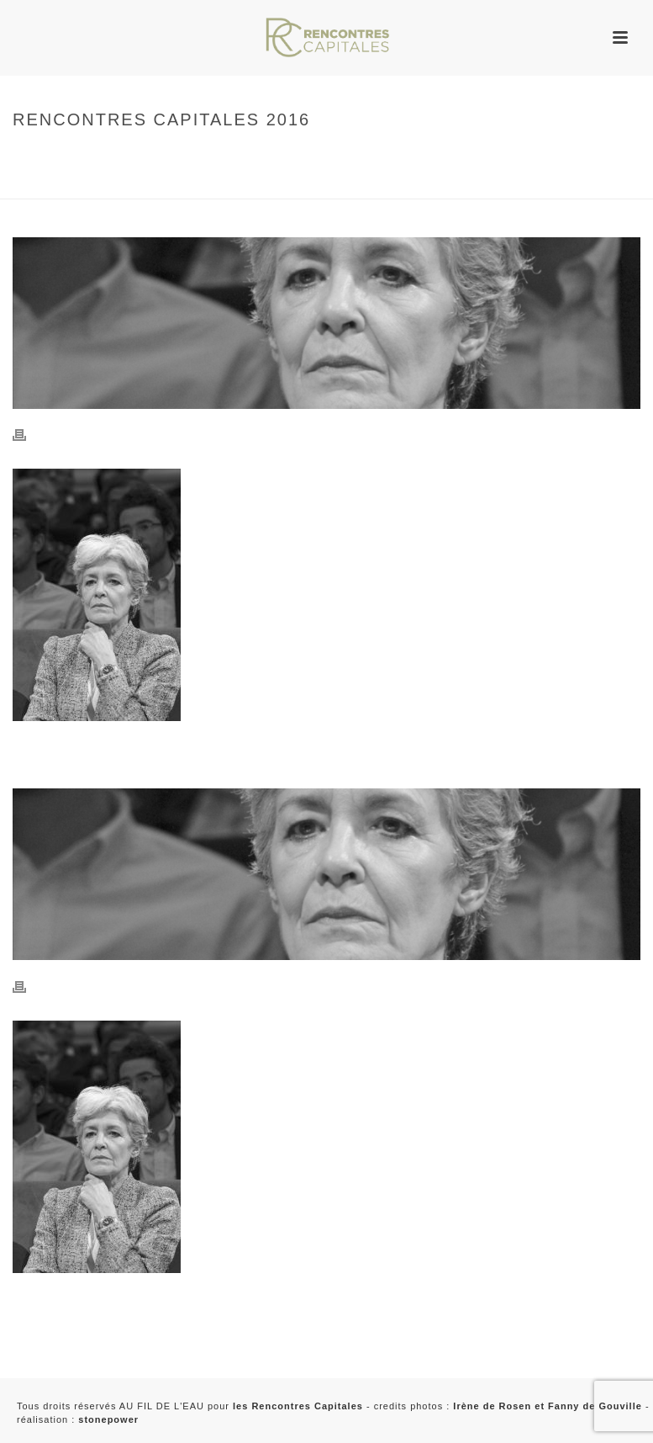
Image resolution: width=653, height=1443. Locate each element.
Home (24, 155)
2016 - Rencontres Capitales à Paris (109, 183)
